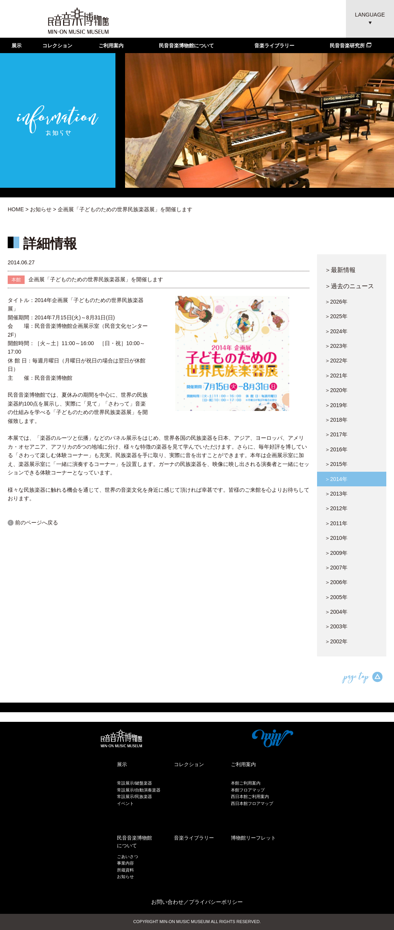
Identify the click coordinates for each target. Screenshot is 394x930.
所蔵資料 (125, 870)
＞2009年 (336, 553)
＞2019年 (336, 405)
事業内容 (125, 863)
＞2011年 (336, 523)
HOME (16, 209)
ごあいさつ (127, 856)
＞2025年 (336, 316)
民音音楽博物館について (186, 45)
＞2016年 (336, 449)
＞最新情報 (340, 269)
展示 (17, 45)
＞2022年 (336, 360)
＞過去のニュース (349, 285)
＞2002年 (336, 641)
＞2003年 (336, 626)
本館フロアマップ (248, 790)
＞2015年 (336, 464)
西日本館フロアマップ (252, 803)
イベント (125, 803)
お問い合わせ (167, 902)
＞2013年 (336, 494)
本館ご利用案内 (245, 783)
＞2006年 (336, 582)
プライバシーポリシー (216, 902)
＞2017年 (336, 434)
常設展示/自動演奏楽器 (138, 790)
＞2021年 (336, 375)
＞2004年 (336, 612)
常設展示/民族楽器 (134, 796)
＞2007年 (336, 567)
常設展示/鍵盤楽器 (134, 783)
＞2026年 (336, 302)
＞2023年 (336, 346)
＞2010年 (336, 538)
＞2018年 (336, 420)
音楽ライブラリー (274, 45)
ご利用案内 (111, 45)
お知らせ (41, 209)
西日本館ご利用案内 (250, 796)
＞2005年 (336, 597)
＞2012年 (336, 508)
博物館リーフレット (253, 838)
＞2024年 (336, 331)
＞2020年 (336, 390)
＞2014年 (336, 479)
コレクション (57, 45)
